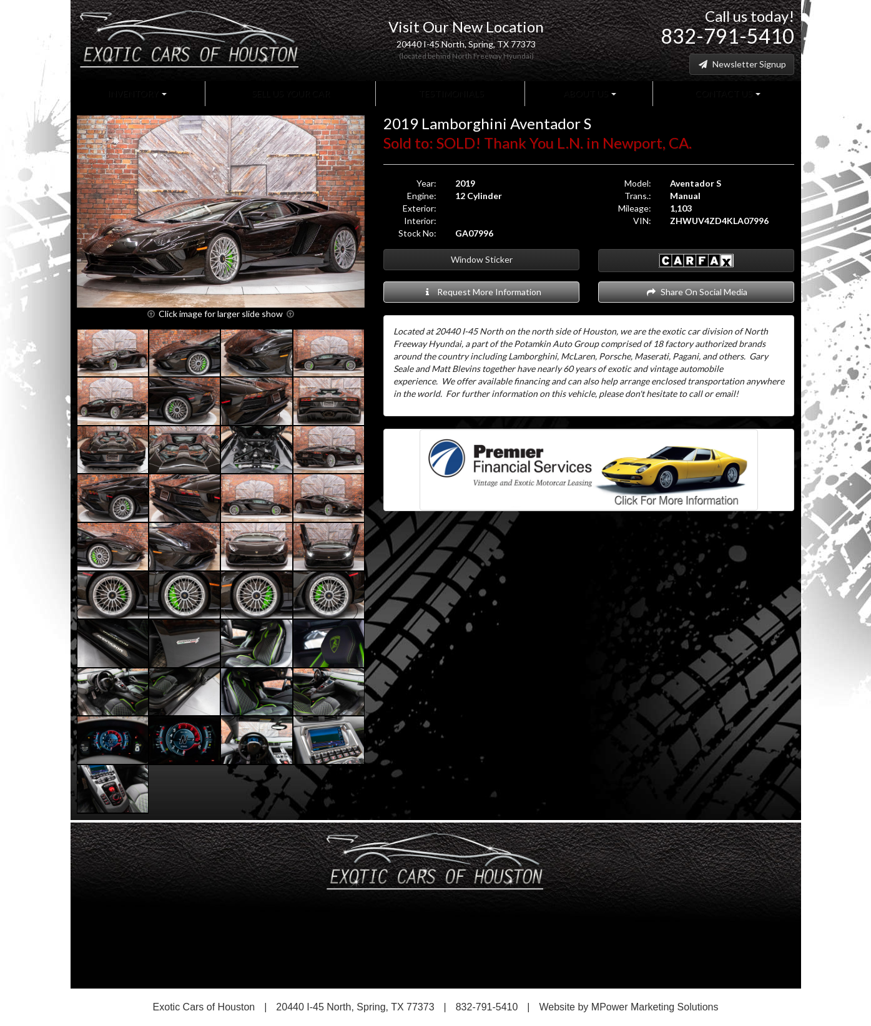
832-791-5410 (727, 36)
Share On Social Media (696, 291)
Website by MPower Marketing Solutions (629, 1007)
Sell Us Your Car (290, 93)
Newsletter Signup (741, 64)
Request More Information (481, 291)
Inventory (137, 93)
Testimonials (450, 93)
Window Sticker (482, 259)
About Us (588, 93)
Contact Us (726, 93)
